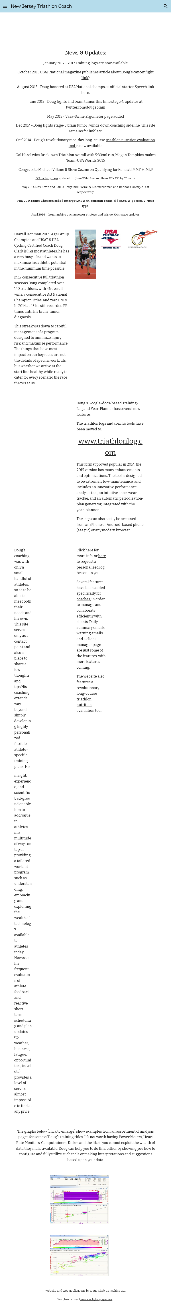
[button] (5, 6)
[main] (85, 133)
